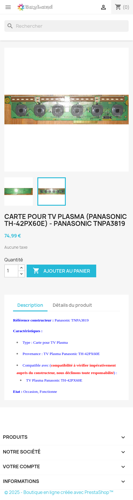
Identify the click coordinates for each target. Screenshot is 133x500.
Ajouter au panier (61, 271)
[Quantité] (11, 271)
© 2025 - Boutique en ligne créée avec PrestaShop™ (58, 492)
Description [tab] (30, 305)
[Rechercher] (66, 26)
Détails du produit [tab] (72, 305)
